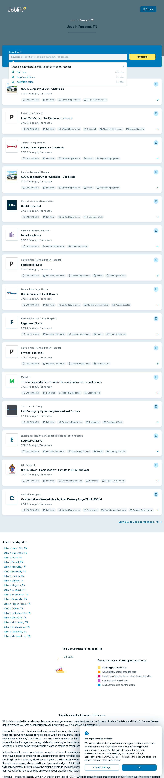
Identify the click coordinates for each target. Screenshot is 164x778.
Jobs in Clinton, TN (13, 580)
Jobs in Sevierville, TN (15, 599)
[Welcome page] (17, 9)
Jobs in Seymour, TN (14, 590)
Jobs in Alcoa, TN (13, 557)
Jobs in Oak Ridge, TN (15, 553)
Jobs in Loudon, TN (14, 576)
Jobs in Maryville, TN (15, 566)
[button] (142, 57)
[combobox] (68, 57)
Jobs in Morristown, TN (16, 622)
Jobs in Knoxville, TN (15, 571)
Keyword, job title (15, 52)
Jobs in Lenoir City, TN (15, 548)
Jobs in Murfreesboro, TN (17, 636)
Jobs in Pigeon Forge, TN (17, 603)
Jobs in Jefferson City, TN (17, 613)
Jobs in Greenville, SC (15, 631)
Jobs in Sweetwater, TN (16, 594)
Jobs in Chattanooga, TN (17, 627)
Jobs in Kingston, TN (14, 585)
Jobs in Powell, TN (13, 562)
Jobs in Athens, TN (13, 608)
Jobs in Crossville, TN (15, 617)
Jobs (72, 20)
